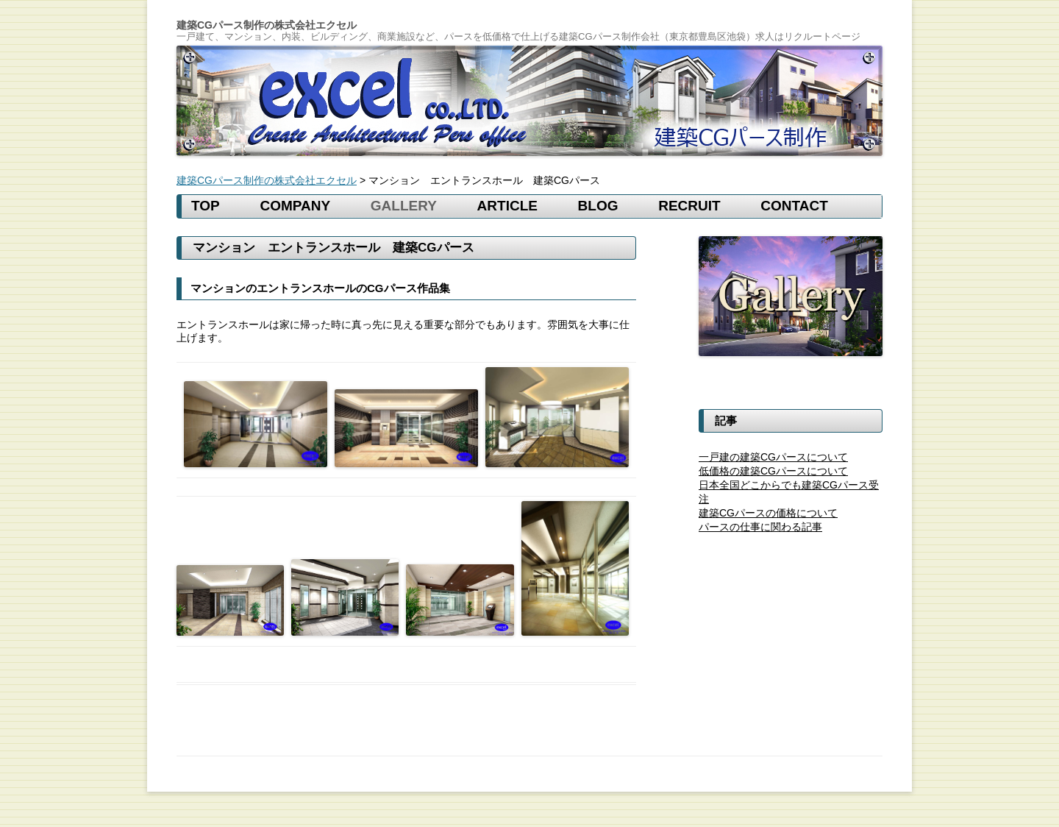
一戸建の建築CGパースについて (773, 457)
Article (507, 205)
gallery (404, 205)
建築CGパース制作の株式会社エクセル (266, 25)
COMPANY (295, 205)
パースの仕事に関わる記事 (760, 527)
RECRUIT (689, 205)
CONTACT (793, 205)
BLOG (598, 205)
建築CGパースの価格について (768, 513)
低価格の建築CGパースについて (773, 471)
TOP (205, 205)
